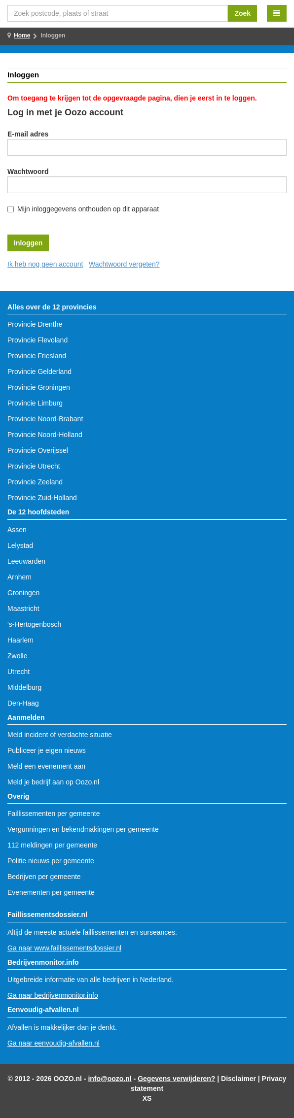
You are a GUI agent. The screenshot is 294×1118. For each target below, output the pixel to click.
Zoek (242, 13)
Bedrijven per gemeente (44, 877)
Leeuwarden (26, 561)
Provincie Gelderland (39, 371)
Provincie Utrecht (33, 466)
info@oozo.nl (109, 1079)
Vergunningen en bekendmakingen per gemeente (83, 829)
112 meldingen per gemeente (52, 845)
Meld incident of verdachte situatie (59, 735)
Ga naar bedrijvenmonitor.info (52, 995)
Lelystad (20, 545)
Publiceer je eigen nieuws (46, 750)
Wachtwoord (27, 171)
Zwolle (17, 656)
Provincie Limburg (35, 403)
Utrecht (18, 672)
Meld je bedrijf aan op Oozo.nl (53, 782)
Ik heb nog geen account (45, 264)
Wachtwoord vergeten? (124, 264)
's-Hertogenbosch (34, 624)
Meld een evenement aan (46, 766)
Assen (17, 530)
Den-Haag (23, 703)
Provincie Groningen (38, 387)
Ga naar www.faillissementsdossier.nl (64, 948)
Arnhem (19, 577)
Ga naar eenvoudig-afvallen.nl (53, 1043)
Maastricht (23, 608)
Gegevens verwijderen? (176, 1079)
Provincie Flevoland (37, 340)
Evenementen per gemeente (51, 892)
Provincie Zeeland (35, 482)
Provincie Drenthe (34, 324)
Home (22, 35)
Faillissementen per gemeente (53, 813)
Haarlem (20, 640)
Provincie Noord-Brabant (45, 419)
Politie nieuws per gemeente (50, 861)
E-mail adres (27, 134)
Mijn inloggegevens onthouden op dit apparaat (88, 209)
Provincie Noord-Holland (44, 435)
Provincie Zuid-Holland (42, 498)
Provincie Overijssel (37, 450)
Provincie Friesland (36, 356)
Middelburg (24, 687)
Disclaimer (238, 1079)
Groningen (23, 593)
